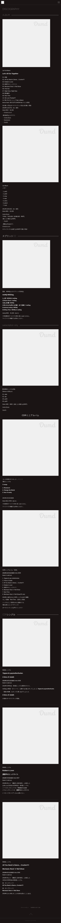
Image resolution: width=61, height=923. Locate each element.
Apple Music (7, 117)
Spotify (6, 122)
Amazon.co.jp (8, 112)
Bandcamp (7, 120)
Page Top (30, 914)
